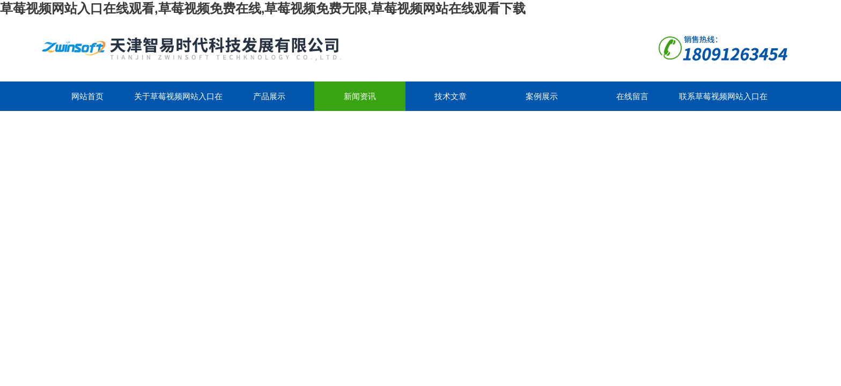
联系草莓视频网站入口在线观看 (723, 101)
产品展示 (269, 96)
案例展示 (542, 96)
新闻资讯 (360, 96)
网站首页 (87, 96)
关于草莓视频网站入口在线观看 (178, 101)
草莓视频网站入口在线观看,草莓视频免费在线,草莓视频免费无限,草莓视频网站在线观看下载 (263, 8)
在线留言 (632, 96)
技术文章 (450, 96)
